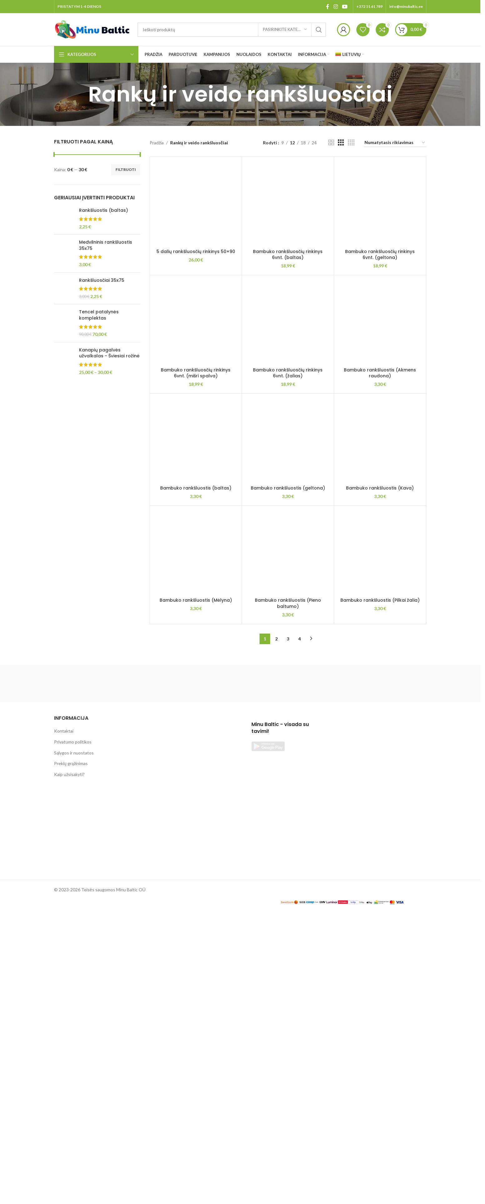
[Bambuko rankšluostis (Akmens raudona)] (380, 889)
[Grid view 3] (341, 143)
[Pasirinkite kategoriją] (285, 29)
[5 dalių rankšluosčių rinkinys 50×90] (196, 394)
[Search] (231, 29)
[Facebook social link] (327, 6)
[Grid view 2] (331, 143)
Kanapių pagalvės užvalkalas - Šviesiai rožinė (109, 353)
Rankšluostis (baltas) (103, 210)
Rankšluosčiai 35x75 (101, 280)
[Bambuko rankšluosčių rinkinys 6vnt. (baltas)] (288, 203)
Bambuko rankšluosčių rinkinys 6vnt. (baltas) (288, 254)
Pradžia (157, 142)
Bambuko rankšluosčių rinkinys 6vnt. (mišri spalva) (195, 750)
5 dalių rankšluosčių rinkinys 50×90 (195, 634)
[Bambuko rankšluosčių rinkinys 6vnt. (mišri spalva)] (196, 698)
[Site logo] (92, 29)
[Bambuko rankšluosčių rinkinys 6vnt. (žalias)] (288, 698)
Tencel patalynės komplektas (99, 315)
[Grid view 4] (351, 143)
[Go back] (80, 94)
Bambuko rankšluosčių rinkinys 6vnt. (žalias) (288, 750)
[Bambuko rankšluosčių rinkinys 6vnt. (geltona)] (380, 203)
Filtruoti (126, 169)
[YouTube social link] (345, 6)
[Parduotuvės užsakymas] (395, 142)
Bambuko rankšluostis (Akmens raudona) (380, 1133)
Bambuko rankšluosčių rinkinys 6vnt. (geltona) (380, 254)
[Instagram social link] (335, 6)
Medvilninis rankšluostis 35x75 (105, 245)
